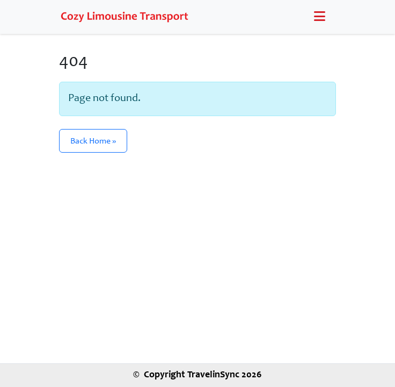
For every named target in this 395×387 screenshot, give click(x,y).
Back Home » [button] (93, 141)
